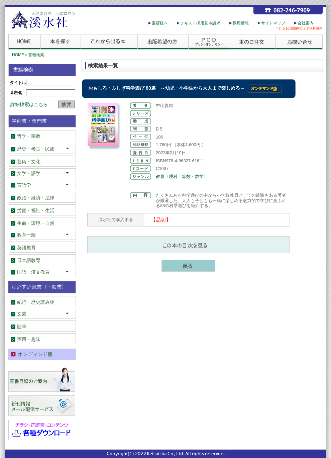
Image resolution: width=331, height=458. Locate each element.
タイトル (17, 82)
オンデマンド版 (35, 354)
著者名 (15, 93)
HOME (18, 55)
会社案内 (306, 23)
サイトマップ (273, 23)
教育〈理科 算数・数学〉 (182, 176)
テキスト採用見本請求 (200, 23)
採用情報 (241, 23)
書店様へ (160, 23)
